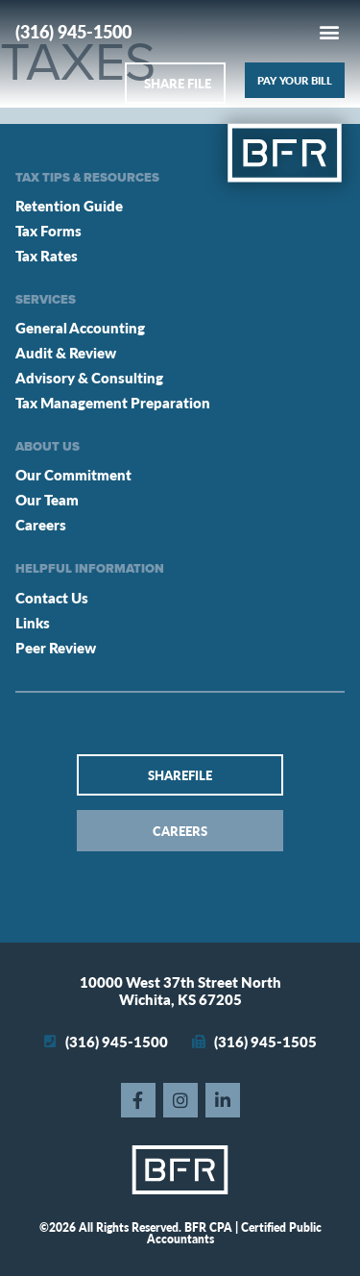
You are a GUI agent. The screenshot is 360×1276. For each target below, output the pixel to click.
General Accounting (80, 327)
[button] (329, 31)
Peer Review (55, 647)
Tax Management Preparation (112, 402)
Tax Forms (48, 230)
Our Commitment (73, 474)
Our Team (47, 499)
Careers (40, 524)
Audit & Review (65, 352)
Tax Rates (46, 255)
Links (32, 622)
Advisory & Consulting (89, 377)
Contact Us (51, 597)
